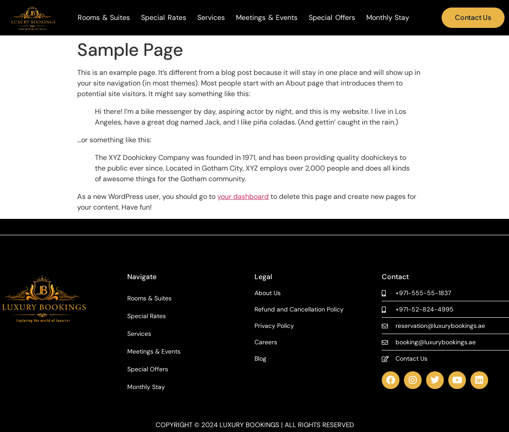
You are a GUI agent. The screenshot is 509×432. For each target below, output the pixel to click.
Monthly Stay (388, 17)
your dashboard (243, 196)
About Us (267, 293)
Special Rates (163, 17)
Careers (265, 342)
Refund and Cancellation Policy (299, 309)
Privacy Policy (274, 326)
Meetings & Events (267, 17)
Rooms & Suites (104, 17)
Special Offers (332, 17)
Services (211, 17)
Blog (260, 358)
